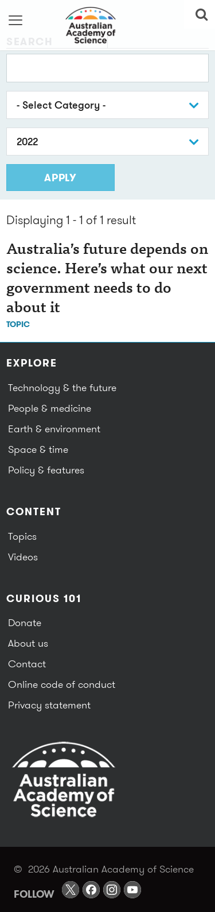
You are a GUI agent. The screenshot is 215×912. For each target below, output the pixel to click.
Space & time (38, 449)
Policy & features (46, 469)
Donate (24, 622)
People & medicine (49, 408)
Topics (22, 536)
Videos (23, 556)
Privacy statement (49, 704)
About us (28, 643)
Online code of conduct (61, 684)
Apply (60, 177)
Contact (27, 663)
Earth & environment (54, 428)
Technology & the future (62, 387)
